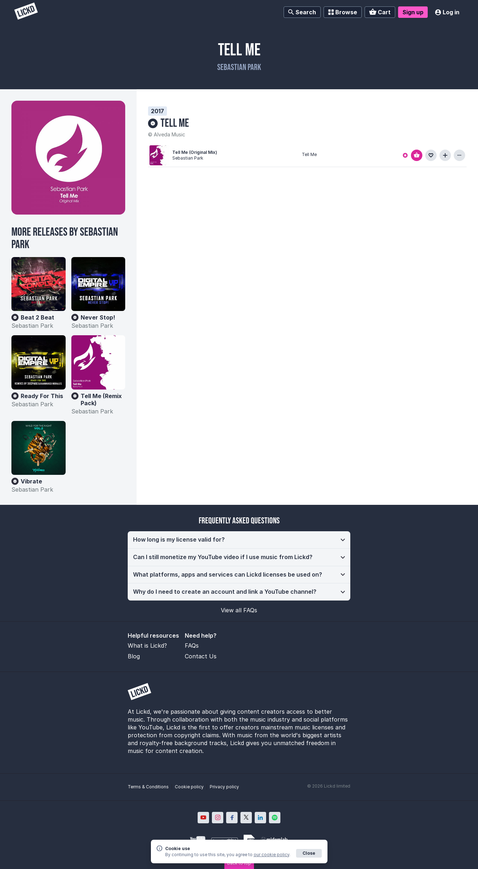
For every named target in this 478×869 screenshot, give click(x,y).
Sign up (412, 12)
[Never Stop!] (98, 284)
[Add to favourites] (431, 155)
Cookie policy (189, 786)
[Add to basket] (416, 155)
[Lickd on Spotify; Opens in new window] (274, 817)
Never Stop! (98, 317)
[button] (239, 539)
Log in (447, 12)
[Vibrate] (38, 448)
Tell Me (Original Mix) (194, 152)
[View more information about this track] (459, 155)
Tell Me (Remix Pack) (101, 399)
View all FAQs (239, 610)
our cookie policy (271, 854)
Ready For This (42, 396)
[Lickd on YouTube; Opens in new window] (203, 817)
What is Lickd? (147, 645)
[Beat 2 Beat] (38, 284)
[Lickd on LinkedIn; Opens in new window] (260, 817)
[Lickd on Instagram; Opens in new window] (217, 817)
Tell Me (175, 123)
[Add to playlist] (445, 155)
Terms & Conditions (148, 786)
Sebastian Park (239, 67)
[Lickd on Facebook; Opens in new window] (232, 817)
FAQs (192, 645)
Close (308, 853)
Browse (342, 12)
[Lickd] (26, 11)
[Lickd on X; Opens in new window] (246, 817)
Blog (134, 656)
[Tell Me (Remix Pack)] (98, 362)
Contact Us (201, 656)
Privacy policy (224, 786)
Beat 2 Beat (37, 317)
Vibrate (31, 481)
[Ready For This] (38, 362)
